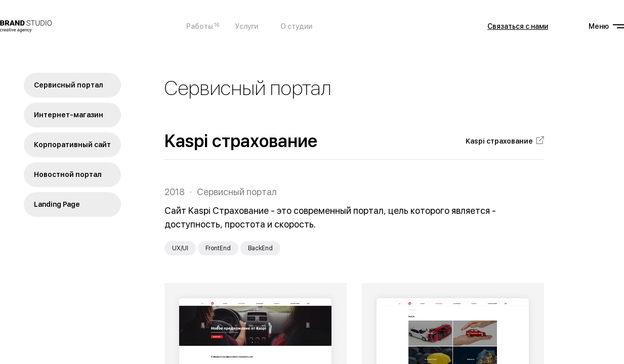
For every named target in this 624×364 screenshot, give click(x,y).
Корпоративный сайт (72, 145)
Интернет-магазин (68, 115)
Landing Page (57, 204)
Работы (199, 25)
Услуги (246, 26)
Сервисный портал (68, 85)
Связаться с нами (517, 26)
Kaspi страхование (499, 141)
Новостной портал (68, 174)
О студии (296, 26)
